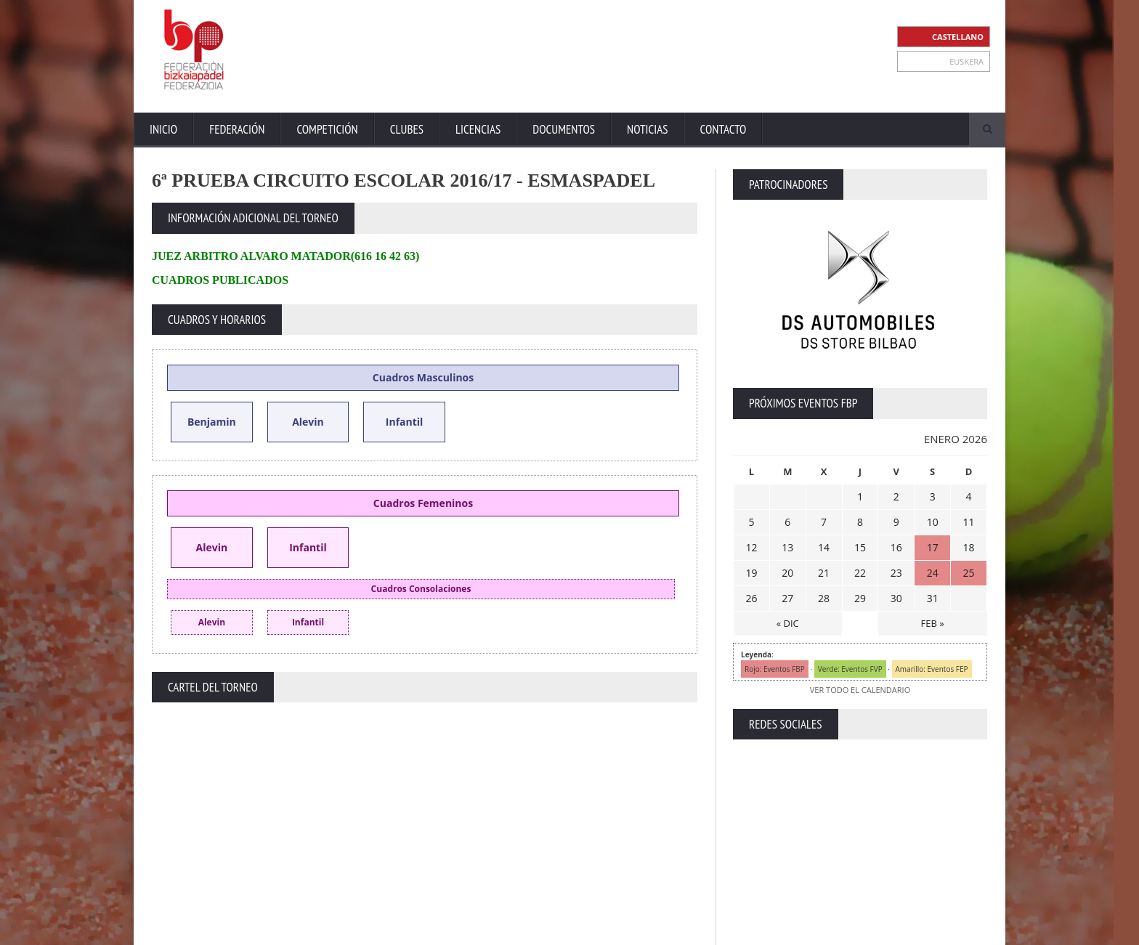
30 (896, 598)
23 (896, 573)
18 (969, 547)
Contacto (723, 129)
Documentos (563, 129)
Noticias (647, 129)
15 (860, 547)
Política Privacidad (860, 930)
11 (969, 522)
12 (751, 547)
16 (896, 547)
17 (933, 547)
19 (751, 573)
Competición (326, 129)
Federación (236, 129)
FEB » (932, 623)
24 (933, 573)
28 (824, 598)
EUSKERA (966, 61)
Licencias (477, 129)
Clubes (406, 129)
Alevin (308, 422)
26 (751, 598)
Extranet (684, 930)
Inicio (163, 129)
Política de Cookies (949, 930)
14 (824, 547)
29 (860, 598)
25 (969, 573)
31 (933, 598)
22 (860, 573)
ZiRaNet (437, 931)
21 (824, 573)
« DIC (788, 623)
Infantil (404, 422)
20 (787, 573)
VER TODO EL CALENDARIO (860, 689)
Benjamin (211, 422)
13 (787, 547)
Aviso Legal (788, 930)
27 (787, 598)
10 (933, 522)
